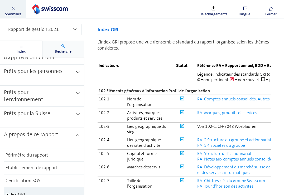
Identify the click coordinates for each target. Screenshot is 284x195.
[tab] (21, 49)
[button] (13, 9)
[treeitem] (42, 62)
